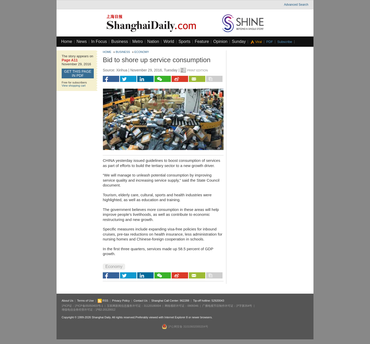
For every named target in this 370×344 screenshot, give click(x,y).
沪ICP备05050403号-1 (89, 305)
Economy (141, 51)
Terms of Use (85, 300)
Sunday (239, 41)
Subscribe (284, 42)
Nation (153, 41)
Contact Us (140, 300)
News (82, 41)
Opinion (220, 41)
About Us (67, 300)
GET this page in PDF (77, 73)
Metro (137, 41)
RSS (103, 300)
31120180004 (152, 305)
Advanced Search (296, 4)
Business (119, 41)
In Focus (99, 41)
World (168, 41)
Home (66, 41)
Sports (184, 41)
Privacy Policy (121, 300)
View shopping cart (74, 85)
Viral (258, 42)
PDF (269, 42)
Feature (202, 41)
